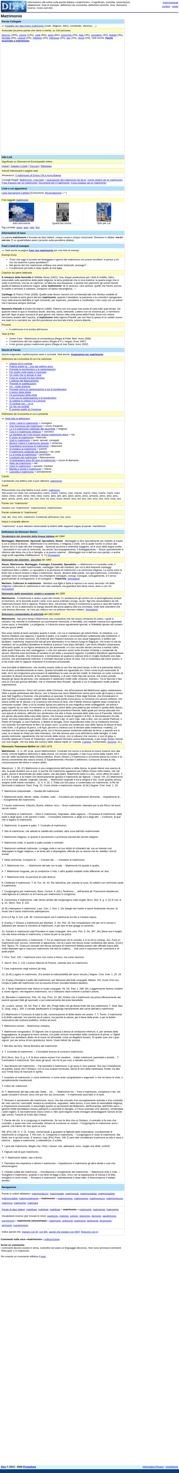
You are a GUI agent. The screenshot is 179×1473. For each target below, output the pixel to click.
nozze (81, 37)
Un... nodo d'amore (19, 386)
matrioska (32, 1203)
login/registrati (170, 2)
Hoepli (5, 166)
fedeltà (113, 35)
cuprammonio (20, 1225)
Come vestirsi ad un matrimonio (104, 179)
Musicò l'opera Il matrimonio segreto (29, 443)
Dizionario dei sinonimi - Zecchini (21, 559)
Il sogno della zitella (20, 392)
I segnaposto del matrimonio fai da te (66, 179)
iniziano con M (30, 1231)
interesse (54, 37)
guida (175, 6)
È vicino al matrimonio (21, 437)
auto (26, 227)
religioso (37, 37)
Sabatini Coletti (19, 166)
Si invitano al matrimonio (22, 448)
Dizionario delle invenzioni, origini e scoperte (28, 593)
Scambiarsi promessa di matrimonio (29, 446)
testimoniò (92, 1220)
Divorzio (111, 741)
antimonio (67, 1220)
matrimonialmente (28, 1198)
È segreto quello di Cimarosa (25, 409)
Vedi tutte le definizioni (17, 418)
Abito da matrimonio (20, 463)
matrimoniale (57, 1193)
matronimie (112, 1209)
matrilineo (55, 1209)
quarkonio (52, 1216)
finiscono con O (89, 1231)
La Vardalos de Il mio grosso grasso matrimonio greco (38, 434)
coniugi (21, 37)
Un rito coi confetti (19, 406)
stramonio (84, 1216)
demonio (96, 1216)
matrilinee (31, 1209)
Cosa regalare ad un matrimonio (88, 182)
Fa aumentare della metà (23, 395)
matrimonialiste (106, 1193)
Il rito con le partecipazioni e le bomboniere (32, 397)
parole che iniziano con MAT (64, 1231)
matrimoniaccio (40, 1193)
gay (68, 37)
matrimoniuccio (114, 1198)
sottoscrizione (52, 1239)
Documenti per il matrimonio (54, 182)
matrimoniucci (97, 1198)
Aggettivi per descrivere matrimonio (24, 25)
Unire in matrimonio (20, 466)
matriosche (20, 1203)
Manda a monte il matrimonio (25, 468)
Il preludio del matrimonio (23, 457)
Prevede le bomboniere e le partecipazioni (32, 369)
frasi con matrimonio (41, 250)
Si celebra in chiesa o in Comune (27, 400)
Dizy (3, 1466)
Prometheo (29, 1466)
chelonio (64, 1216)
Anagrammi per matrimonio (87, 354)
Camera (86, 741)
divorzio (6, 35)
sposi (51, 35)
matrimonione (65, 1198)
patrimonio (56, 480)
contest (166, 6)
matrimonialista (88, 1193)
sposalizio (96, 35)
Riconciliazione (53, 192)
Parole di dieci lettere (13, 1209)
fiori (38, 227)
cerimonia (66, 35)
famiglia (6, 37)
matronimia (99, 1209)
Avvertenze (172, 1466)
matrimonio (22, 200)
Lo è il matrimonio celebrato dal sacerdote (32, 428)
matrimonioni (81, 1198)
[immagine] (54, 555)
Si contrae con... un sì (21, 403)
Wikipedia (46, 166)
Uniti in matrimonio (19, 440)
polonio (74, 1216)
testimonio (80, 1220)
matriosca (7, 1203)
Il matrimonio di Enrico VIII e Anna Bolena (38, 175)
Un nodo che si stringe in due (25, 375)
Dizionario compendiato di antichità (23, 614)
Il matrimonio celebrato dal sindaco (28, 451)
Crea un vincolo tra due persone (27, 377)
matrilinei (43, 1209)
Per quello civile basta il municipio (27, 372)
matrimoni (54, 490)
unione (22, 35)
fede (81, 35)
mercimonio (8, 1220)
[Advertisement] (149, 1284)
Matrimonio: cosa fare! (32, 179)
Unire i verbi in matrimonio (23, 423)
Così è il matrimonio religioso (25, 431)
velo (32, 227)
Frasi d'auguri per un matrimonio (19, 182)
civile (38, 35)
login (43, 1256)
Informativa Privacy (153, 1466)
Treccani (34, 166)
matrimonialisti (10, 1198)
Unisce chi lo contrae (20, 363)
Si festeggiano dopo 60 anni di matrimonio (32, 460)
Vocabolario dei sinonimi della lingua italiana (28, 536)
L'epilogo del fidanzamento (24, 380)
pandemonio (109, 1216)
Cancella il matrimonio (21, 471)
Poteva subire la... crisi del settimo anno (31, 366)
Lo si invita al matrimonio (23, 454)
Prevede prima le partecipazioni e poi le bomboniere (37, 389)
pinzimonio (105, 1220)
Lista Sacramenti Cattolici (16, 192)
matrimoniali (72, 1193)
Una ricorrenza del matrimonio (25, 426)
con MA (43, 1231)
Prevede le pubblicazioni (22, 383)
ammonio (7, 1225)
